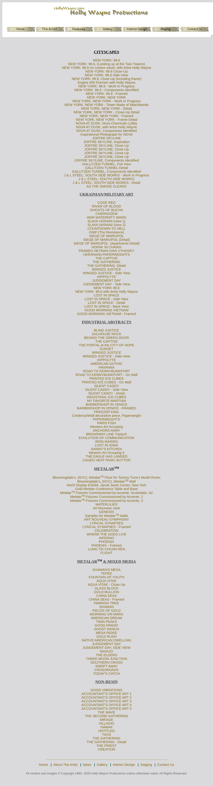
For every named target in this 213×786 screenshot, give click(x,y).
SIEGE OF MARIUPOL (106, 236)
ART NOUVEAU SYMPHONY (106, 519)
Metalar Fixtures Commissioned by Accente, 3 (106, 501)
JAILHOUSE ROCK (107, 334)
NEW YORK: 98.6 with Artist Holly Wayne (106, 291)
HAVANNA (106, 367)
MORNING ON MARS (106, 614)
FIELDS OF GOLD (106, 610)
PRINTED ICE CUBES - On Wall (106, 382)
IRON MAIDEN (106, 441)
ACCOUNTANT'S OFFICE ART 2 (106, 697)
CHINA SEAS (106, 596)
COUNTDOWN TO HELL (106, 228)
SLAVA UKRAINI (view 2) (106, 225)
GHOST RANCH (106, 629)
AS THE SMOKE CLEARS (106, 186)
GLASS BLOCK (106, 588)
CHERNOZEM (107, 214)
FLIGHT (106, 553)
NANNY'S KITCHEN (106, 449)
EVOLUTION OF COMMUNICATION (106, 438)
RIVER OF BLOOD (106, 206)
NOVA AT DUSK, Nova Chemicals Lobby (106, 123)
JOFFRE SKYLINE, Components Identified (106, 160)
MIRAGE (106, 720)
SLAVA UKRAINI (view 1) (106, 221)
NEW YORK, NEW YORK (106, 97)
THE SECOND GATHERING (106, 716)
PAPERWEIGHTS (106, 419)
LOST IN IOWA (106, 445)
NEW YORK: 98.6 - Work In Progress (106, 86)
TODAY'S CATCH (106, 673)
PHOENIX (106, 542)
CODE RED (106, 202)
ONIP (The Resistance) (106, 232)
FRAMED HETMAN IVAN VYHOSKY (106, 251)
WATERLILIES (106, 504)
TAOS (106, 734)
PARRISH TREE (106, 603)
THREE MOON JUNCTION (106, 659)
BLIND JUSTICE (106, 330)
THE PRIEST (107, 746)
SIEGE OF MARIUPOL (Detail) (106, 240)
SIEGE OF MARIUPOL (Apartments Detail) (106, 243)
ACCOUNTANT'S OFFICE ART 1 (106, 694)
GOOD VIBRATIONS (106, 690)
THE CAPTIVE (106, 258)
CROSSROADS (106, 670)
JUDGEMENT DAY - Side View (106, 284)
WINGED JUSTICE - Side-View (106, 356)
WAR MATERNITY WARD (106, 217)
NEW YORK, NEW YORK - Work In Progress (106, 101)
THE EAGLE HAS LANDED (107, 456)
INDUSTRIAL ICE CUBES (106, 397)
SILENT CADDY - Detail (106, 393)
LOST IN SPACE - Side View (106, 299)
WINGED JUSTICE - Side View (106, 273)
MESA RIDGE (106, 633)
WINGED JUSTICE (106, 269)
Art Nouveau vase (106, 508)
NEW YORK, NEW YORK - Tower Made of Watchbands (106, 105)
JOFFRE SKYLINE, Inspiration (106, 142)
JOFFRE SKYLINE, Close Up (106, 145)
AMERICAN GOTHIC (106, 364)
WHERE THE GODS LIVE (106, 534)
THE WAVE (106, 712)
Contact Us (165, 765)
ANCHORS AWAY (106, 430)
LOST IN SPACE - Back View (106, 306)
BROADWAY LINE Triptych (106, 434)
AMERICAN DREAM (106, 618)
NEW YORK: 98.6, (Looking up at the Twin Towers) (106, 64)
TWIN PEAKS (106, 622)
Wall (132, 481)
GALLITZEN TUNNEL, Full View (106, 164)
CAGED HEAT (93, 460)
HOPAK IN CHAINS (106, 247)
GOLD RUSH (106, 636)
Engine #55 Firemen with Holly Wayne (106, 82)
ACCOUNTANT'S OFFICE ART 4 (106, 705)
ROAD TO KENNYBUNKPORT (106, 371)
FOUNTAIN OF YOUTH (106, 577)
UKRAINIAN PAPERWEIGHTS (106, 254)
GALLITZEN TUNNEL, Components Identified (106, 171)
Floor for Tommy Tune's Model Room (132, 477)
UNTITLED (106, 731)
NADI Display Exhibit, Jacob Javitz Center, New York (106, 485)
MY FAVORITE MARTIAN (106, 401)
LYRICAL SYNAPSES (106, 523)
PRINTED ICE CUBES (106, 378)
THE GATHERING (106, 262)
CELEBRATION (107, 530)
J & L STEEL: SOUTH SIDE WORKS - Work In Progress (106, 175)
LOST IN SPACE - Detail (106, 303)
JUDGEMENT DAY (106, 280)
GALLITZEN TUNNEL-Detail (106, 168)
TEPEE (106, 573)
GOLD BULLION (106, 592)
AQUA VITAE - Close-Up (106, 584)
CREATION (106, 749)
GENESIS (106, 512)
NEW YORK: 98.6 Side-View (106, 75)
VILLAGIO (106, 723)
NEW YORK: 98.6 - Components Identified (106, 90)
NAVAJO (106, 651)
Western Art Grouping (106, 427)
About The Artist (65, 765)
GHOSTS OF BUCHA (106, 210)
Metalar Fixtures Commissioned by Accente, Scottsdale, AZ (106, 493)
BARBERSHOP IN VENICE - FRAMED (106, 408)
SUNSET (106, 349)
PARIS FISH (106, 423)
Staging (146, 765)
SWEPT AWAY (106, 666)
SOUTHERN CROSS (106, 662)
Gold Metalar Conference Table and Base (106, 489)
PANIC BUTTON (117, 460)
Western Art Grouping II (106, 453)
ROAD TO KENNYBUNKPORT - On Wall (106, 375)
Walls (123, 516)
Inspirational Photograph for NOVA (106, 134)
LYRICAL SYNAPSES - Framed (106, 527)
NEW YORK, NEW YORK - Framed (106, 116)
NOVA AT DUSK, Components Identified (106, 131)
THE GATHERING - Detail (106, 742)
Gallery (102, 765)
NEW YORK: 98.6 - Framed (107, 93)
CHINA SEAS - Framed (106, 599)
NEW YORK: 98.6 (106, 60)
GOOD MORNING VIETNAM (106, 310)
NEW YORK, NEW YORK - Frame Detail (106, 119)
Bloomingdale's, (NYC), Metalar (76, 477)
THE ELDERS (106, 655)
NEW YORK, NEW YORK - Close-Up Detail (106, 112)
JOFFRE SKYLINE (106, 138)
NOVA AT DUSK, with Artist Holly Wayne (106, 127)
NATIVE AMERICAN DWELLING (106, 640)
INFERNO (106, 538)
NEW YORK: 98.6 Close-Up (106, 71)
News (87, 765)
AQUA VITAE (107, 581)
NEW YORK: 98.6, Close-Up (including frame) (106, 79)
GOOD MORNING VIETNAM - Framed (106, 314)
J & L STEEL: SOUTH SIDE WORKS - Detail (107, 183)
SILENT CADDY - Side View (106, 389)
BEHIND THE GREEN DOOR (106, 338)
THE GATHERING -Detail (106, 265)
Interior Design (124, 765)
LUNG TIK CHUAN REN (106, 549)
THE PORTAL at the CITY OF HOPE (106, 345)
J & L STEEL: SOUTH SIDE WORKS (106, 179)
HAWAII (106, 727)
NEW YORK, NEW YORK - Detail (106, 108)
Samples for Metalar (100, 516)
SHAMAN (106, 607)
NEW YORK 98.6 (107, 288)
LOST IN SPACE (106, 295)
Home (43, 765)
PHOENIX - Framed (106, 545)
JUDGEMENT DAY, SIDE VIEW (106, 647)
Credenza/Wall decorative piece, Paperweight (106, 415)
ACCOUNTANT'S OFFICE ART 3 (106, 701)
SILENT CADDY (106, 386)
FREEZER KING (106, 412)
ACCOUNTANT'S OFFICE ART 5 (106, 708)
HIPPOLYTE (106, 277)
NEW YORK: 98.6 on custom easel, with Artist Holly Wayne (106, 68)
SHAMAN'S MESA (106, 570)
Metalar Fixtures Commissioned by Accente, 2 (106, 497)
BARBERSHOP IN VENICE (106, 404)
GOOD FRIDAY (106, 625)
